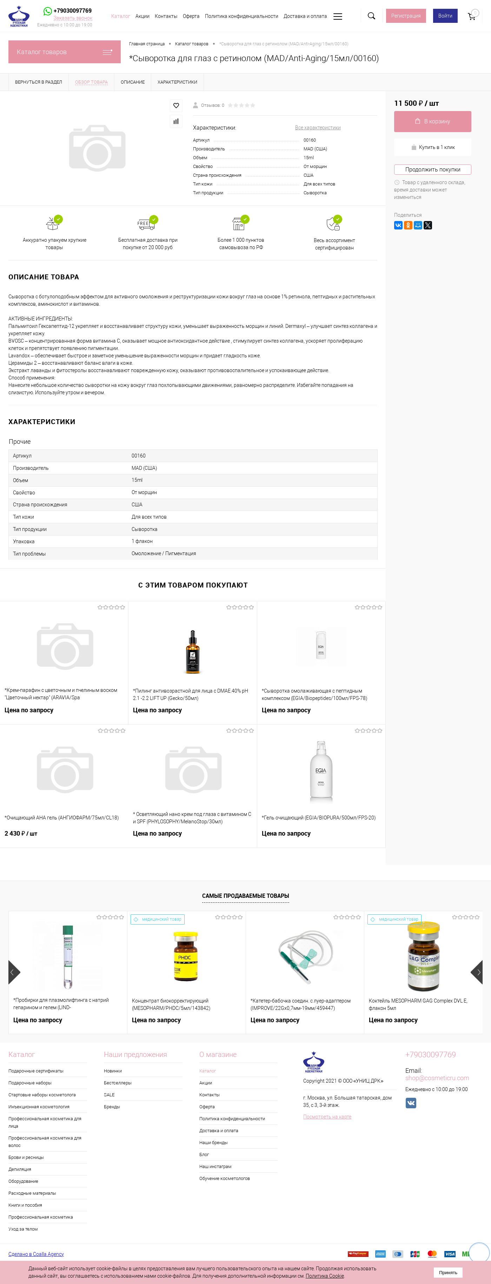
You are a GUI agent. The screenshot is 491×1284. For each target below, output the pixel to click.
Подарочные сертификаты (36, 1071)
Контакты (166, 16)
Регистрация (406, 16)
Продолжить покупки (432, 169)
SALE (109, 1094)
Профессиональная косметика (40, 1217)
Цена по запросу (64, 714)
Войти (445, 16)
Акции (142, 16)
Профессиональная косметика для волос (44, 1141)
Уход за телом (23, 1229)
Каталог (120, 16)
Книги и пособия (25, 1205)
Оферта (191, 16)
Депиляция (19, 1169)
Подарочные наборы (30, 1082)
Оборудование (23, 1181)
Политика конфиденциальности (241, 16)
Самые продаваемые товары (245, 896)
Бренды (112, 1106)
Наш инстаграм (215, 1166)
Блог (204, 1154)
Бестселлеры (118, 1082)
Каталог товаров (64, 51)
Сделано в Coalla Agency (36, 1254)
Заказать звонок (73, 18)
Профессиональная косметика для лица (44, 1122)
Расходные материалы (32, 1193)
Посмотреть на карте (327, 1117)
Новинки (113, 1071)
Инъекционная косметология (38, 1106)
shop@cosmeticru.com (437, 1078)
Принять (448, 1272)
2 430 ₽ (64, 838)
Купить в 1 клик (433, 147)
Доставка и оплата (305, 16)
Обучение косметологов (224, 1178)
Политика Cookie (325, 1276)
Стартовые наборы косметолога (42, 1094)
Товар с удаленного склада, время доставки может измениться (429, 190)
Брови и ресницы (26, 1157)
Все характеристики (318, 127)
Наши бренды (213, 1142)
